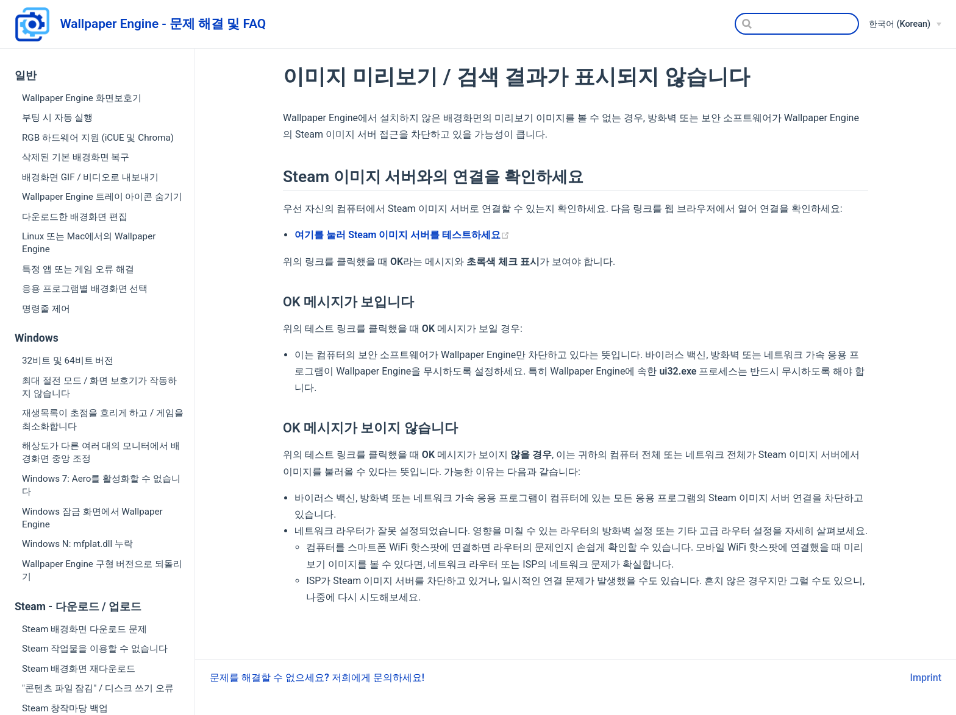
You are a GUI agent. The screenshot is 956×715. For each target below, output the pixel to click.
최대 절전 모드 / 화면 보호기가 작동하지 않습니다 (99, 387)
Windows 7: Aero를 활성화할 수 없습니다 (101, 485)
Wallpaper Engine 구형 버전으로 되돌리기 (102, 570)
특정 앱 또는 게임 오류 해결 (78, 269)
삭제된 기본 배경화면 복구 (75, 157)
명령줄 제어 (46, 308)
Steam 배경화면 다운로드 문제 (84, 629)
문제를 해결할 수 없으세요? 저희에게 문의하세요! (317, 677)
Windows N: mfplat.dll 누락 (77, 543)
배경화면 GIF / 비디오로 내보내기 (90, 177)
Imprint (925, 677)
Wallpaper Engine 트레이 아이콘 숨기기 (102, 196)
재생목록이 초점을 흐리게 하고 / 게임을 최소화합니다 (103, 419)
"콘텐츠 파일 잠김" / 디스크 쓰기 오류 (98, 688)
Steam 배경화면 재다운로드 (78, 668)
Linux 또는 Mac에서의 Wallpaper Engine (88, 243)
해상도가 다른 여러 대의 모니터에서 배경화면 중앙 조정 (101, 452)
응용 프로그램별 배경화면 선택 (85, 288)
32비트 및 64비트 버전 (67, 360)
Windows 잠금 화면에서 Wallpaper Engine (92, 518)
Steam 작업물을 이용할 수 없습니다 (95, 648)
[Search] (797, 24)
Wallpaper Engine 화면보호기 (81, 98)
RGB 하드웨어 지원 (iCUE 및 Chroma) (98, 137)
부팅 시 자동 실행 (57, 117)
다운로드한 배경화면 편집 (74, 216)
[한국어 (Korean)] (905, 24)
